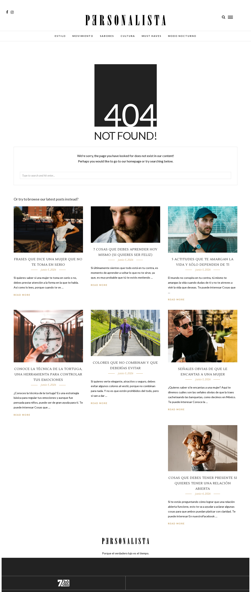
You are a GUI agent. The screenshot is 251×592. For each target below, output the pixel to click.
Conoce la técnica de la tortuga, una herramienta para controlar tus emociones (48, 374)
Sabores (107, 35)
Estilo (60, 35)
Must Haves (151, 35)
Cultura (128, 35)
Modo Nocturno (182, 35)
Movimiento (82, 35)
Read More (176, 299)
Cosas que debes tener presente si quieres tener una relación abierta (202, 483)
